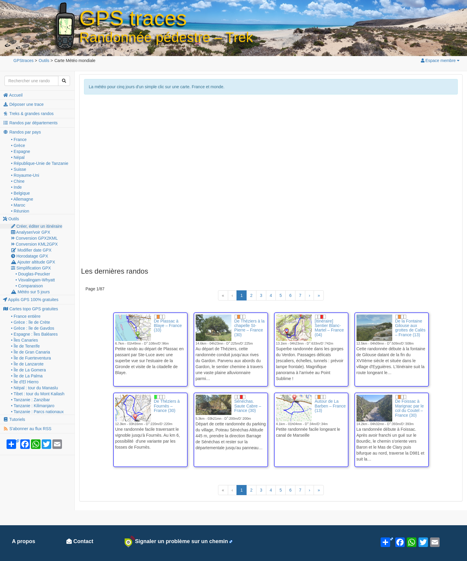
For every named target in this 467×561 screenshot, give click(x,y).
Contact (79, 541)
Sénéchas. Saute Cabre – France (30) (247, 406)
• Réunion (20, 211)
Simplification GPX (31, 268)
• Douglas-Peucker (32, 274)
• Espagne (20, 151)
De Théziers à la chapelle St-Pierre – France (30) (249, 328)
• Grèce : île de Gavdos (32, 328)
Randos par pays (22, 132)
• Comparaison (29, 285)
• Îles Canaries (24, 340)
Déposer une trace (23, 104)
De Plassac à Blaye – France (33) (168, 326)
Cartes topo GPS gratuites (30, 308)
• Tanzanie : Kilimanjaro (33, 405)
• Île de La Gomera (28, 370)
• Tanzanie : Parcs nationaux (37, 411)
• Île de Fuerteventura (31, 358)
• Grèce (18, 145)
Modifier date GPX (31, 250)
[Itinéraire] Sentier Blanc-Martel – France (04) (329, 328)
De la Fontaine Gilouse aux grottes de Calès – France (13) (410, 328)
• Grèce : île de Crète (30, 322)
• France (19, 139)
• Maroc (18, 205)
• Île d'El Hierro (24, 381)
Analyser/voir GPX (30, 232)
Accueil (13, 95)
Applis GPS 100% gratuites (30, 299)
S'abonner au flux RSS (27, 428)
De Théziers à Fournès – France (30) (167, 406)
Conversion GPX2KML (34, 238)
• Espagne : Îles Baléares (34, 334)
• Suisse (18, 169)
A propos (23, 541)
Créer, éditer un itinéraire (36, 226)
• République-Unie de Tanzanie (39, 163)
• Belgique (20, 193)
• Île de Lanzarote (27, 364)
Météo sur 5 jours (30, 291)
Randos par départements (30, 122)
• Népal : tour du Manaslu (34, 387)
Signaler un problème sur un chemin (176, 542)
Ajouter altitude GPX (33, 262)
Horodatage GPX (29, 256)
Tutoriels (14, 419)
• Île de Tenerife (25, 346)
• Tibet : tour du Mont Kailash (37, 393)
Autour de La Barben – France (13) (330, 406)
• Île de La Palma (27, 376)
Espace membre (440, 60)
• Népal (17, 157)
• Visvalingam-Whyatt (35, 280)
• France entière (26, 316)
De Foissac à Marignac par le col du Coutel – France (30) (409, 408)
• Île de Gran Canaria (30, 352)
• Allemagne (22, 199)
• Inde (16, 187)
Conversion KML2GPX (34, 244)
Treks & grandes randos (28, 113)
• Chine (17, 181)
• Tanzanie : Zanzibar (30, 399)
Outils (11, 218)
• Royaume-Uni (25, 175)
